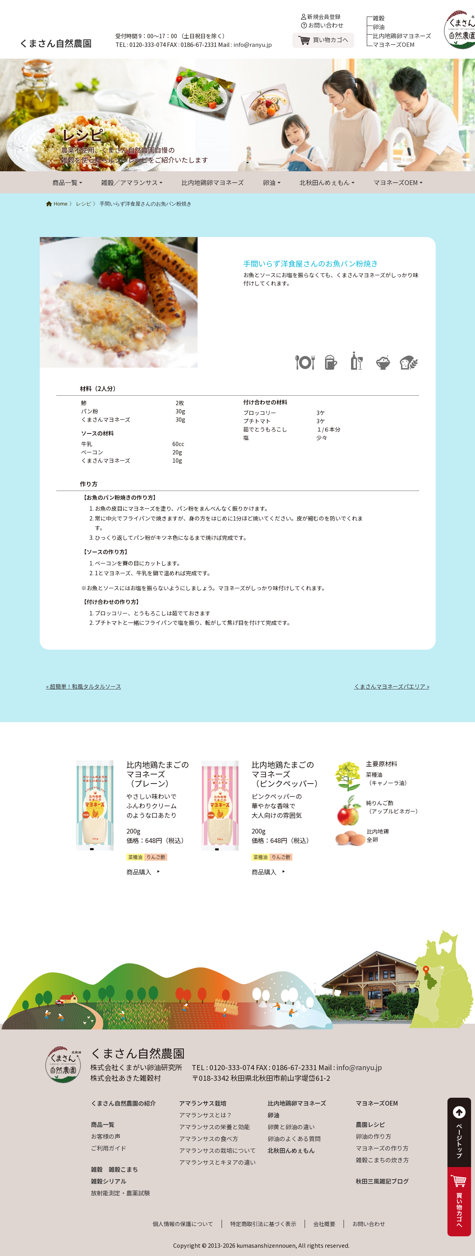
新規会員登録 (320, 16)
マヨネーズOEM (394, 44)
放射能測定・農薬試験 (120, 1193)
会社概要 (324, 1224)
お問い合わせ (322, 25)
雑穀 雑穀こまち (114, 1169)
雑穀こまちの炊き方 (382, 1160)
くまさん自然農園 (55, 43)
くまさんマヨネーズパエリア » (391, 686)
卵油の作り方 (373, 1136)
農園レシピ (370, 1124)
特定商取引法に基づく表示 (263, 1224)
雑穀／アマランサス (129, 182)
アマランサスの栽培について (217, 1150)
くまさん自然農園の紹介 (123, 1103)
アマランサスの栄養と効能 (214, 1127)
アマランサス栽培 (202, 1103)
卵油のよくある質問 (294, 1138)
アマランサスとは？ (205, 1115)
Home (57, 204)
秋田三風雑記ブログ (382, 1181)
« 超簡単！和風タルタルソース (83, 686)
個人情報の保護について (183, 1224)
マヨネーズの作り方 (382, 1148)
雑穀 (378, 18)
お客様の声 (105, 1136)
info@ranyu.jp (252, 44)
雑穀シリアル (108, 1181)
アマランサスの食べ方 (208, 1138)
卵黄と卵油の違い (291, 1127)
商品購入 (139, 871)
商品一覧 (65, 182)
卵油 (378, 26)
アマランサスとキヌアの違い (217, 1162)
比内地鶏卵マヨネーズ (402, 35)
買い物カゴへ (330, 39)
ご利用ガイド (108, 1148)
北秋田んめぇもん (324, 182)
